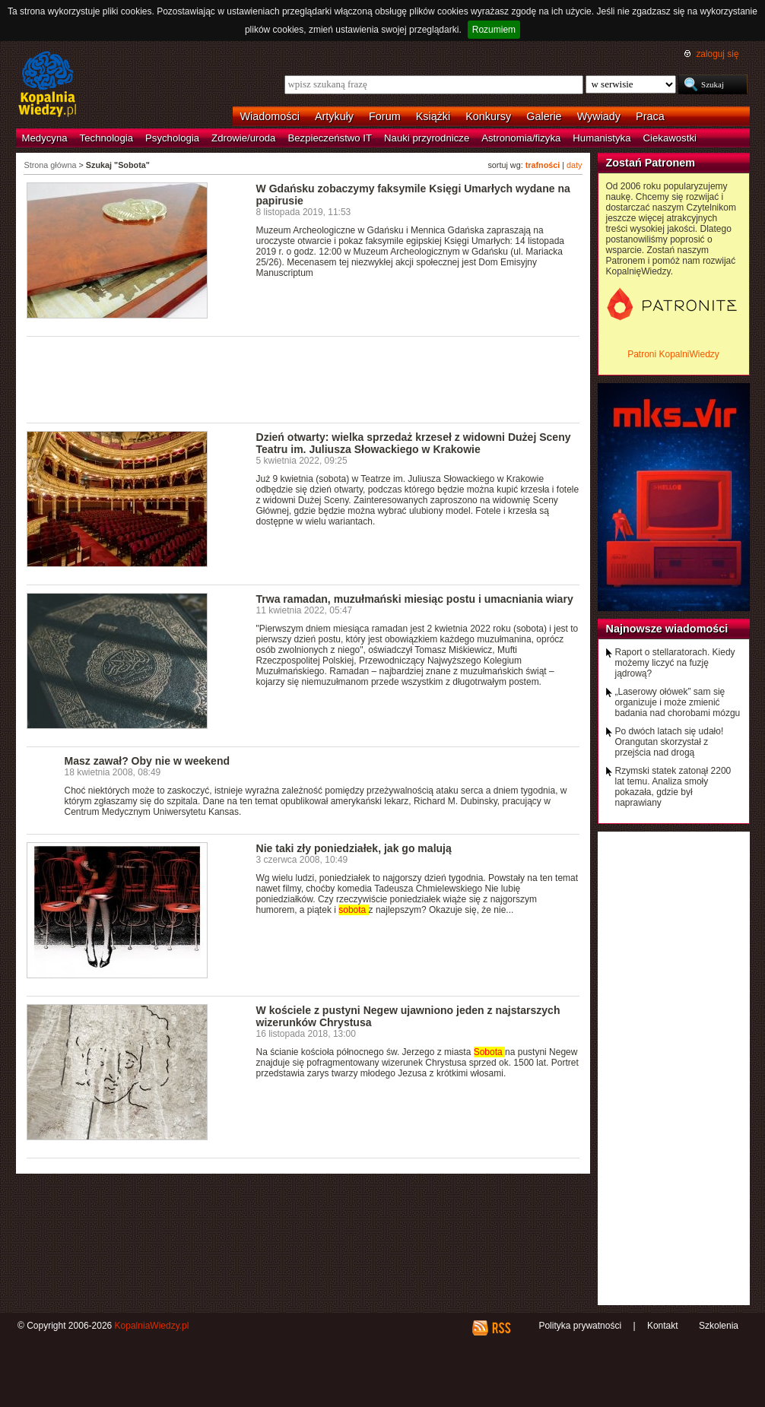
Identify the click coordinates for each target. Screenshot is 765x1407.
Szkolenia (718, 1325)
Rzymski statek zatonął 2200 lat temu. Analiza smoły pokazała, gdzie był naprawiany (673, 786)
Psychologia (172, 138)
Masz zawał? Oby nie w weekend (147, 761)
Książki (433, 116)
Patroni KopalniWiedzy (673, 354)
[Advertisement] (303, 378)
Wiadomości (270, 116)
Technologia (106, 138)
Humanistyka (601, 138)
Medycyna (45, 138)
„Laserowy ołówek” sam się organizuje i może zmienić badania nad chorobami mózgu (678, 702)
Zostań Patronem (651, 163)
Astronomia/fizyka (520, 138)
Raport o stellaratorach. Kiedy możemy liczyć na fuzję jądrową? (675, 663)
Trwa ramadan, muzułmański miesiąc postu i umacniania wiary (414, 599)
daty (574, 165)
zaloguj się (717, 54)
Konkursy (488, 116)
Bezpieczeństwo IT (329, 138)
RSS (500, 1328)
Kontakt (662, 1325)
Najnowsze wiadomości (667, 629)
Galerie (543, 116)
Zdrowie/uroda (243, 138)
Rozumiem (494, 29)
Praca (650, 116)
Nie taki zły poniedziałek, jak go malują (354, 848)
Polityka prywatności (579, 1325)
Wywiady (599, 116)
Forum (385, 116)
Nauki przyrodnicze (426, 138)
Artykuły (334, 116)
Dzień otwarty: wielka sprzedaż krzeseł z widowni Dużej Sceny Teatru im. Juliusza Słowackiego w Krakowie (413, 443)
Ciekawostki (670, 138)
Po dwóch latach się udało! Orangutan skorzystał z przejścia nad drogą (669, 742)
